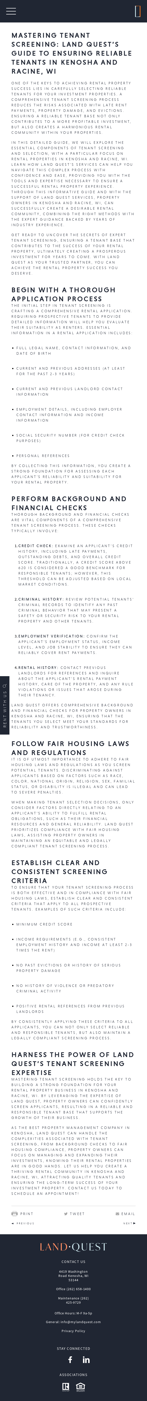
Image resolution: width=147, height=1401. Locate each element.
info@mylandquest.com (81, 1322)
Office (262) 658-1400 (73, 1289)
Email (128, 1214)
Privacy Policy (73, 1331)
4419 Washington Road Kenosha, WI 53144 (73, 1275)
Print (22, 1214)
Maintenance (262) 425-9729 (73, 1300)
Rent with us (4, 705)
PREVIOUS (26, 1223)
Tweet (77, 1214)
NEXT (128, 1223)
